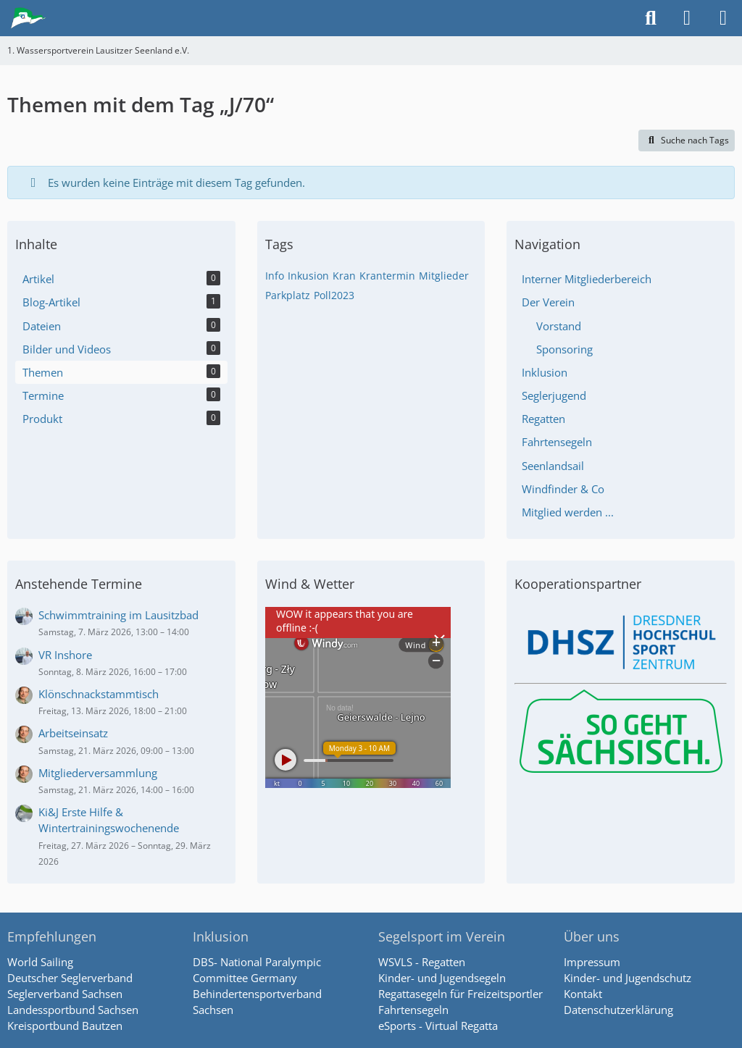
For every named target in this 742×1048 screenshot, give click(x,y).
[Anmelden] (686, 18)
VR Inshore (65, 654)
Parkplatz (287, 295)
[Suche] (650, 18)
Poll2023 (334, 295)
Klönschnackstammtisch (98, 694)
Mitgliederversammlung (97, 773)
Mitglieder (444, 275)
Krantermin (387, 275)
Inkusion (308, 275)
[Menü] (723, 18)
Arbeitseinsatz (73, 733)
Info (274, 275)
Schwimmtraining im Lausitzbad (118, 615)
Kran (344, 275)
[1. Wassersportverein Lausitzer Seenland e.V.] (29, 18)
